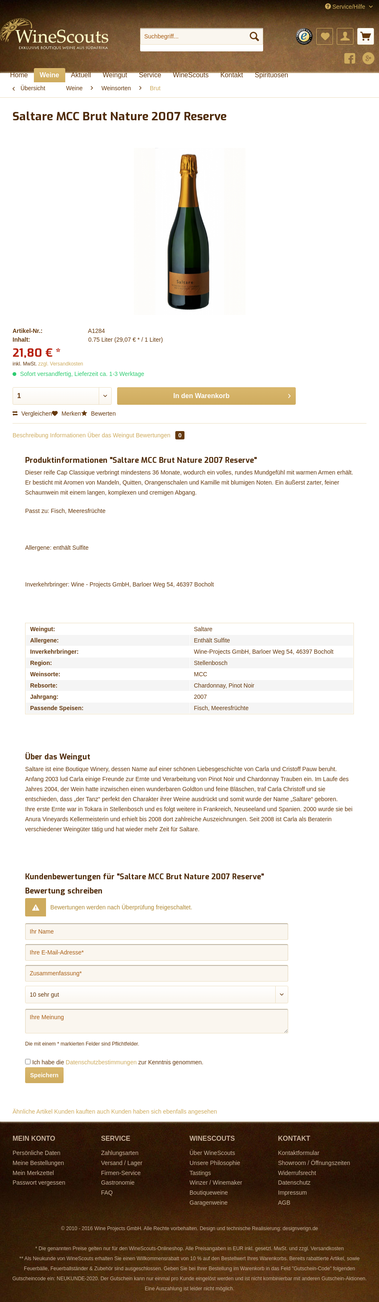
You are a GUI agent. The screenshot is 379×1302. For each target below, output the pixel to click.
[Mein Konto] (345, 36)
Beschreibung (31, 435)
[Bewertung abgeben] (156, 994)
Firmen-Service (121, 1173)
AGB (284, 1202)
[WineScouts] (190, 75)
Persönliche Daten (36, 1153)
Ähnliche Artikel (33, 1111)
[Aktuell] (81, 75)
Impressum (292, 1192)
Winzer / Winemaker (216, 1182)
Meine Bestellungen (38, 1163)
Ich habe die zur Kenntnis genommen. (117, 1062)
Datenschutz (294, 1182)
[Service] (150, 75)
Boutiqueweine (209, 1192)
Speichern (44, 1075)
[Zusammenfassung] (156, 973)
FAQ (107, 1192)
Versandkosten (326, 1248)
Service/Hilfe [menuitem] (346, 6)
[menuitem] (201, 39)
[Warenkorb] (365, 36)
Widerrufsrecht (297, 1173)
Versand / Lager (122, 1163)
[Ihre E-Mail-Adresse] (156, 952)
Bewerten (98, 413)
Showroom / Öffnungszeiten (314, 1163)
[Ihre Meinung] (156, 1021)
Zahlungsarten (120, 1153)
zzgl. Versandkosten (60, 364)
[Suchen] (254, 36)
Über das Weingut (110, 435)
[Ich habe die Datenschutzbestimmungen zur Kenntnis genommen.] (28, 1061)
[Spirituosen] (271, 75)
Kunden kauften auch (82, 1111)
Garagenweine (209, 1202)
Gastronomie (118, 1182)
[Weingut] (115, 75)
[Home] (19, 75)
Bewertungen (160, 435)
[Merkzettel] (324, 36)
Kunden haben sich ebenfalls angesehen (164, 1111)
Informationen (68, 435)
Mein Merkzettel (33, 1173)
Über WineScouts (212, 1153)
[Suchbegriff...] (201, 36)
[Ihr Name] (156, 931)
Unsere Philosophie (215, 1163)
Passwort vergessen (39, 1182)
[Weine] (49, 75)
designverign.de (300, 1228)
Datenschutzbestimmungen (101, 1062)
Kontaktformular (299, 1153)
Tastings (200, 1173)
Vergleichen (32, 413)
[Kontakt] (232, 75)
